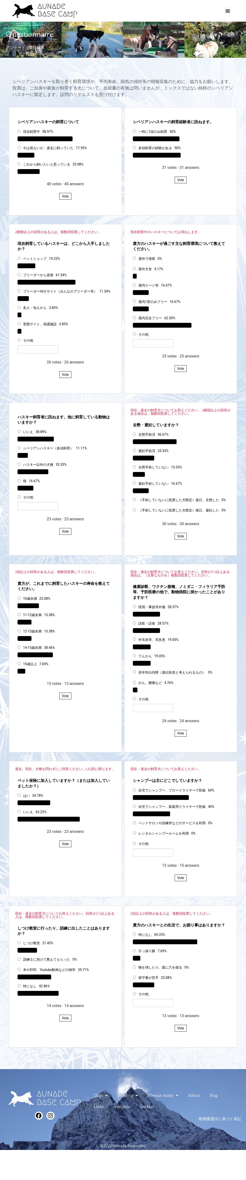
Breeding (127, 1095)
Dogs (101, 1095)
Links (99, 1106)
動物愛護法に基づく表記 (220, 1118)
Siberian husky (163, 1095)
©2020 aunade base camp (123, 1145)
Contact (147, 1106)
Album (194, 1095)
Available (121, 1106)
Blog (213, 1095)
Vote (65, 196)
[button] (227, 10)
